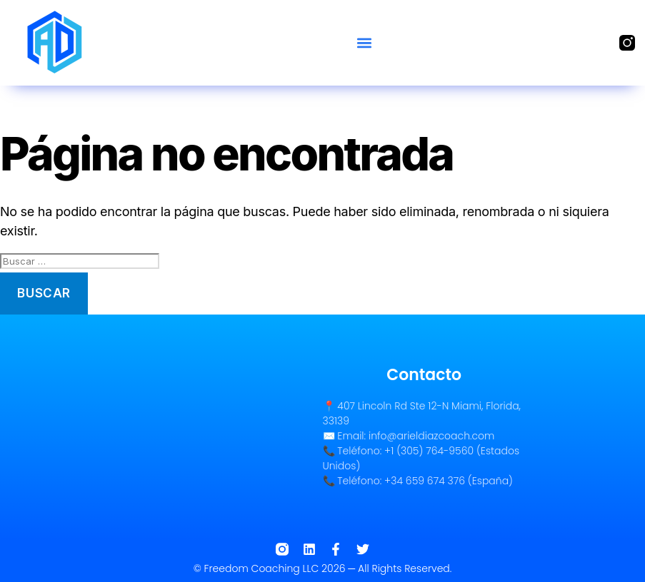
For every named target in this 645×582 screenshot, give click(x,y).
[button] (364, 42)
